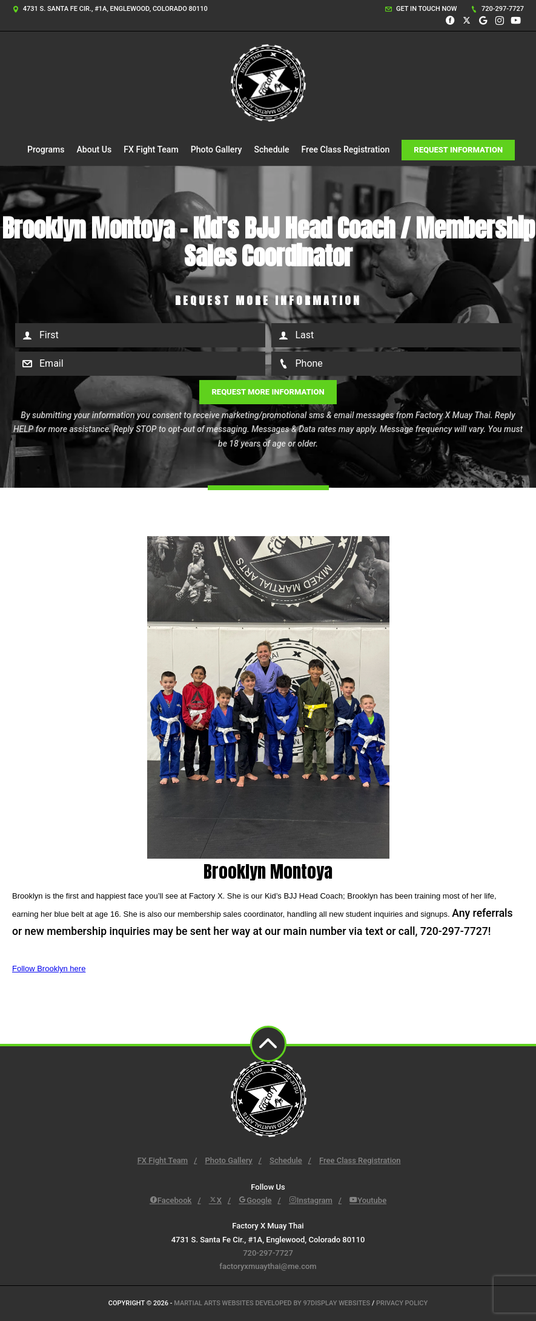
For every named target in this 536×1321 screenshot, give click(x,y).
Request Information (458, 149)
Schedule (271, 149)
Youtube (367, 1200)
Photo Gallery (216, 149)
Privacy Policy (402, 1303)
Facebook (171, 1200)
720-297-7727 (497, 9)
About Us (94, 149)
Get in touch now (421, 9)
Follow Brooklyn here (48, 968)
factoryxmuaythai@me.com (267, 1266)
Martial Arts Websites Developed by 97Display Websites (273, 1303)
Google (255, 1200)
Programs (46, 149)
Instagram (311, 1200)
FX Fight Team (151, 149)
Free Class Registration (346, 149)
